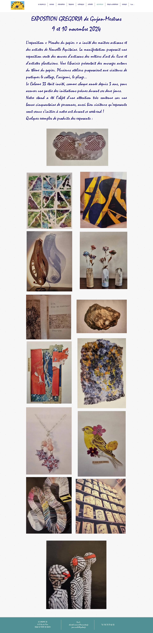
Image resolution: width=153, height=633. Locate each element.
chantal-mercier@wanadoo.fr (78, 625)
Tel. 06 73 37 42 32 (108, 625)
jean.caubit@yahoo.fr (79, 627)
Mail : (79, 622)
